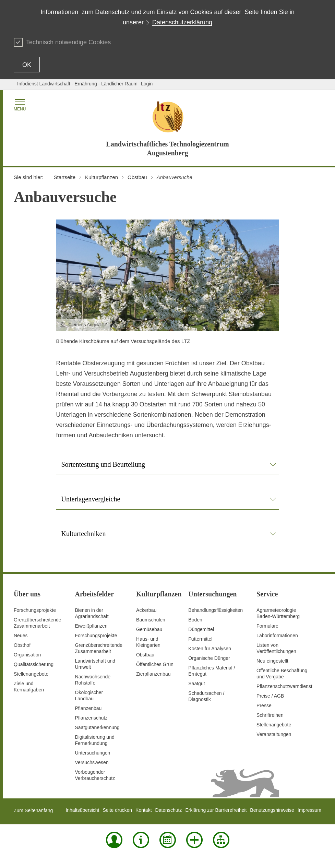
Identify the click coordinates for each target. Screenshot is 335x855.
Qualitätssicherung (33, 664)
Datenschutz (168, 810)
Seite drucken (117, 810)
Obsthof (22, 645)
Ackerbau (146, 610)
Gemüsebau (149, 629)
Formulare (267, 626)
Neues (20, 635)
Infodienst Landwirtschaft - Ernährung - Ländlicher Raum (77, 83)
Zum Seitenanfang (33, 810)
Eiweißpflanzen (91, 626)
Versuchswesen (92, 762)
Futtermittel (200, 639)
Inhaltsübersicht (82, 810)
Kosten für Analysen (209, 648)
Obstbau (145, 654)
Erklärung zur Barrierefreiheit (216, 810)
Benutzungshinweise (272, 810)
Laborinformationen (277, 635)
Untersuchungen (92, 753)
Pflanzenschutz (91, 718)
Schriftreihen (270, 715)
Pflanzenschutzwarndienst (284, 686)
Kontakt (143, 810)
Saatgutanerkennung (97, 727)
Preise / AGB (270, 696)
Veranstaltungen (273, 734)
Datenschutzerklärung (182, 22)
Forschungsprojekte (35, 610)
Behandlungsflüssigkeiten (215, 610)
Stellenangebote (31, 674)
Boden (195, 619)
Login (147, 83)
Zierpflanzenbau (153, 674)
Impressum (309, 810)
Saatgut (196, 683)
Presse (264, 705)
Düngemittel (201, 629)
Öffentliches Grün (155, 664)
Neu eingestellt (272, 661)
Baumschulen (150, 619)
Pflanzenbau (88, 708)
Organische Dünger (209, 658)
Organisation (27, 654)
